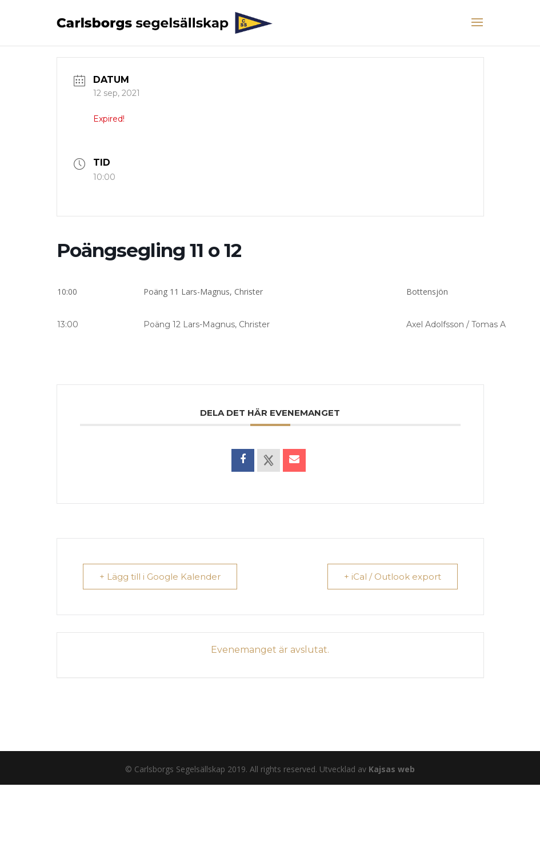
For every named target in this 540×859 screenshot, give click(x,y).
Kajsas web (392, 769)
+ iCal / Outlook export (392, 576)
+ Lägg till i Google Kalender (160, 576)
